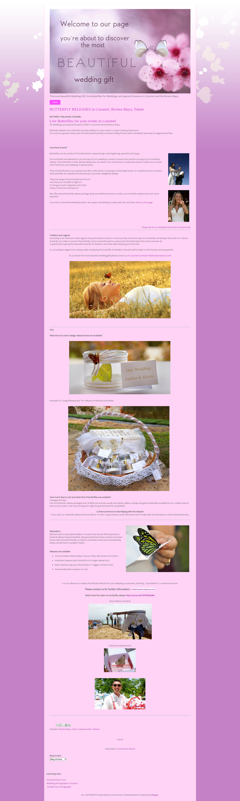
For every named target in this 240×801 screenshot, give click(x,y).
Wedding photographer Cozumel (62, 783)
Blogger (154, 794)
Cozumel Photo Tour (56, 779)
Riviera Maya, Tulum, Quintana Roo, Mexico (79, 729)
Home (55, 102)
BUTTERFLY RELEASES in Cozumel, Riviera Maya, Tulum (97, 109)
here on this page (144, 202)
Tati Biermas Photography (59, 786)
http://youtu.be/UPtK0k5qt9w (140, 595)
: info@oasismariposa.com (159, 255)
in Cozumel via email (137, 255)
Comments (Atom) (126, 748)
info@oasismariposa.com (143, 589)
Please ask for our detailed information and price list (166, 227)
